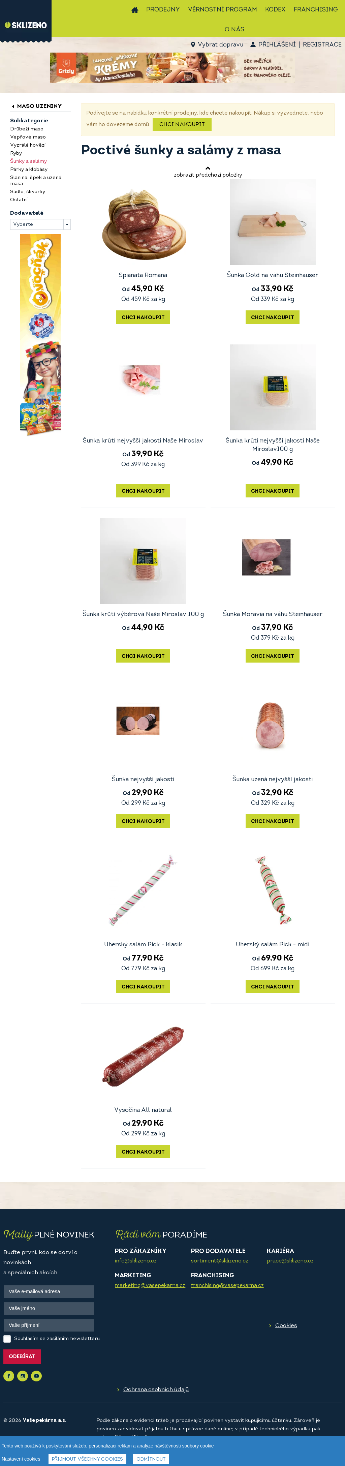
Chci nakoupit (182, 124)
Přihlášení (277, 45)
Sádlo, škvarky (27, 191)
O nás (234, 30)
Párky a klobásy (29, 169)
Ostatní (19, 200)
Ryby (16, 153)
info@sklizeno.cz (136, 1261)
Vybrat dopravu (220, 45)
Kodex (275, 10)
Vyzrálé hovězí (27, 145)
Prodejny (163, 10)
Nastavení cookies (21, 1459)
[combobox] (40, 224)
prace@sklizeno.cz (290, 1261)
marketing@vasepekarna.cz (150, 1285)
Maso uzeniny (36, 106)
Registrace (322, 45)
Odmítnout (151, 1460)
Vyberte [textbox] (23, 224)
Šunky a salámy (28, 161)
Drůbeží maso (26, 129)
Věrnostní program (222, 10)
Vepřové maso (28, 137)
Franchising (316, 10)
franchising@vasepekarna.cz (227, 1285)
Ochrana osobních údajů (156, 1390)
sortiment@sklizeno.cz (219, 1261)
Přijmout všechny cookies (87, 1460)
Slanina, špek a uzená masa (35, 180)
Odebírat (22, 1357)
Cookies (286, 1325)
